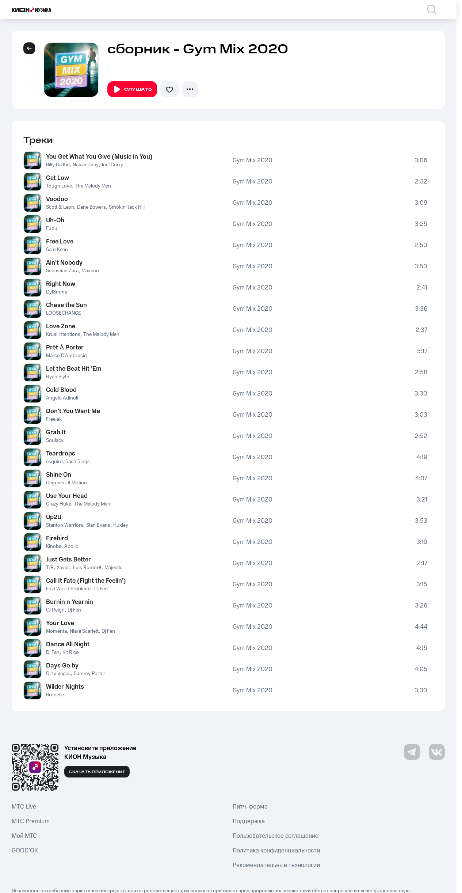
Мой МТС (24, 836)
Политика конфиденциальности (276, 850)
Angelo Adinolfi (63, 398)
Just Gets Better (68, 559)
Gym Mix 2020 (252, 160)
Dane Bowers (91, 207)
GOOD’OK (25, 850)
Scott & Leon (60, 207)
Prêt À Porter (65, 347)
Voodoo (57, 199)
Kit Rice (70, 652)
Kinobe (53, 546)
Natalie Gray (86, 165)
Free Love (59, 241)
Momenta (56, 631)
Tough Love (59, 186)
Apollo (71, 546)
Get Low (57, 178)
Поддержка (249, 821)
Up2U (53, 517)
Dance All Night (67, 644)
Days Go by (62, 665)
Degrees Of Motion (66, 483)
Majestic (113, 567)
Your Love (60, 623)
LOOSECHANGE (63, 313)
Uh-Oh (55, 220)
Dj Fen (101, 589)
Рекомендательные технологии (276, 865)
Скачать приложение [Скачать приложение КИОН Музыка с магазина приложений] (97, 772)
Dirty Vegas (58, 673)
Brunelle (55, 695)
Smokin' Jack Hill (127, 207)
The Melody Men (93, 186)
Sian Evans (98, 525)
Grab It (56, 432)
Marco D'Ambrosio (66, 355)
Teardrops (60, 453)
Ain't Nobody (64, 262)
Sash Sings (77, 461)
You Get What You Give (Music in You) (99, 156)
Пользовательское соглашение (275, 836)
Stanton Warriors (64, 525)
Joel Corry (112, 165)
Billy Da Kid (58, 165)
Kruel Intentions (63, 334)
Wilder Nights (65, 686)
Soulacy (55, 440)
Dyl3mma (56, 292)
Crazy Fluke (58, 504)
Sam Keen (57, 249)
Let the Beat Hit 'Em (74, 368)
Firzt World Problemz (68, 589)
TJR (50, 567)
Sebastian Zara (62, 271)
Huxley (120, 525)
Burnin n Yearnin (69, 602)
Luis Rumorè (87, 567)
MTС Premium (31, 821)
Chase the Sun (66, 305)
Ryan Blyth (57, 377)
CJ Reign (55, 610)
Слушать (132, 89)
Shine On (58, 474)
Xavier (63, 567)
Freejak (54, 419)
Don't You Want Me (73, 411)
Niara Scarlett (84, 631)
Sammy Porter (89, 673)
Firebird (57, 538)
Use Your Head (67, 496)
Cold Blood (61, 390)
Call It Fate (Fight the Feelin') (86, 580)
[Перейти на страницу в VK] (437, 752)
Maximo (90, 271)
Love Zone (60, 326)
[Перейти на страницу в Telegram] (412, 752)
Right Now (60, 284)
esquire (54, 461)
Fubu (51, 228)
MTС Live (24, 806)
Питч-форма (250, 806)
